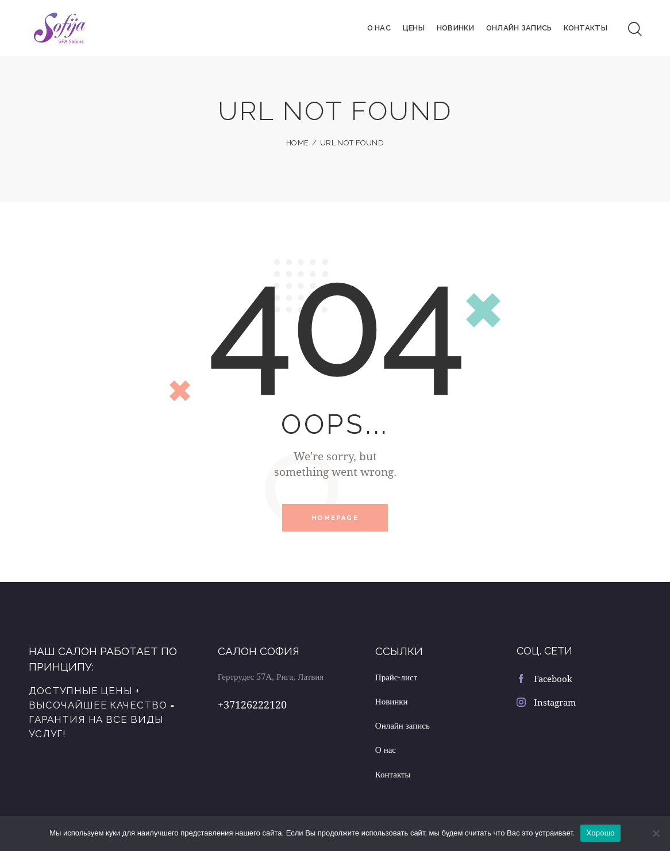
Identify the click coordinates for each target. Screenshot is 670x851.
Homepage (335, 514)
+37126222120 (252, 700)
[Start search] (635, 27)
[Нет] (655, 833)
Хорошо (600, 833)
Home (297, 138)
